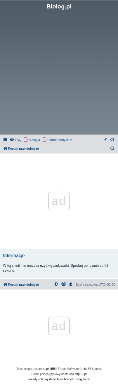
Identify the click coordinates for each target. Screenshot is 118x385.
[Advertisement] (59, 71)
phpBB (50, 368)
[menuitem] (15, 139)
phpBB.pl (81, 374)
